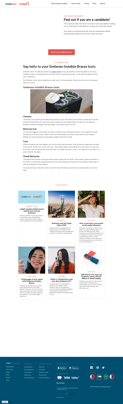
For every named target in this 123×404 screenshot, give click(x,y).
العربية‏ (10, 402)
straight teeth (56, 72)
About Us (41, 367)
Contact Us (42, 369)
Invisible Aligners (29, 369)
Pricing (86, 4)
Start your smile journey (61, 52)
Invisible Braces (28, 367)
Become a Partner (43, 372)
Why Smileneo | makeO (59, 4)
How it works (75, 4)
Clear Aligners (28, 372)
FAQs (94, 4)
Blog (7, 380)
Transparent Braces (29, 378)
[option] (10, 402)
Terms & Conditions (44, 378)
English (5, 402)
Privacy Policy (42, 375)
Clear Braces (27, 375)
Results (103, 4)
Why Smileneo (10, 367)
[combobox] (5, 402)
